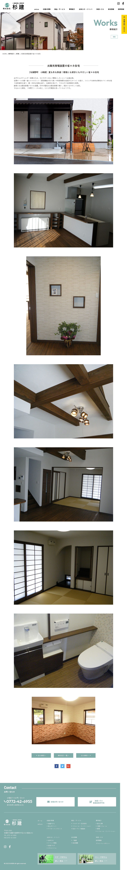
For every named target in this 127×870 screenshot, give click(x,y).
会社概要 (75, 843)
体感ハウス (100, 9)
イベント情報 (52, 843)
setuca (36, 9)
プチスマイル (52, 848)
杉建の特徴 (46, 9)
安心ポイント (52, 826)
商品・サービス (59, 9)
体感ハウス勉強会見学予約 (98, 802)
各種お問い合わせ (124, 25)
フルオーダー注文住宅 (80, 823)
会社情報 (111, 9)
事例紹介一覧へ (63, 755)
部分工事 (100, 823)
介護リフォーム (102, 826)
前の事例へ (41, 755)
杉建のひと (51, 823)
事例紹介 (72, 9)
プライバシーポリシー (103, 843)
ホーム (40, 820)
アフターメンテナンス (55, 829)
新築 (98, 829)
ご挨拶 (75, 840)
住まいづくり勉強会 (79, 829)
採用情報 (121, 9)
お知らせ (51, 840)
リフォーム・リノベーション (82, 826)
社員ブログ (51, 845)
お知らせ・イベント (86, 9)
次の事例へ (86, 755)
